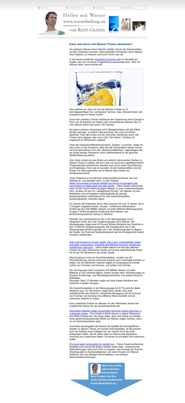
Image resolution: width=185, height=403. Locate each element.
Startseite (45, 8)
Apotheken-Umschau (105, 59)
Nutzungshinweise (76, 8)
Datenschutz (128, 8)
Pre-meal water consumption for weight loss (91, 344)
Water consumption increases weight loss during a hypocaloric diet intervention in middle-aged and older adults (103, 184)
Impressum (100, 8)
